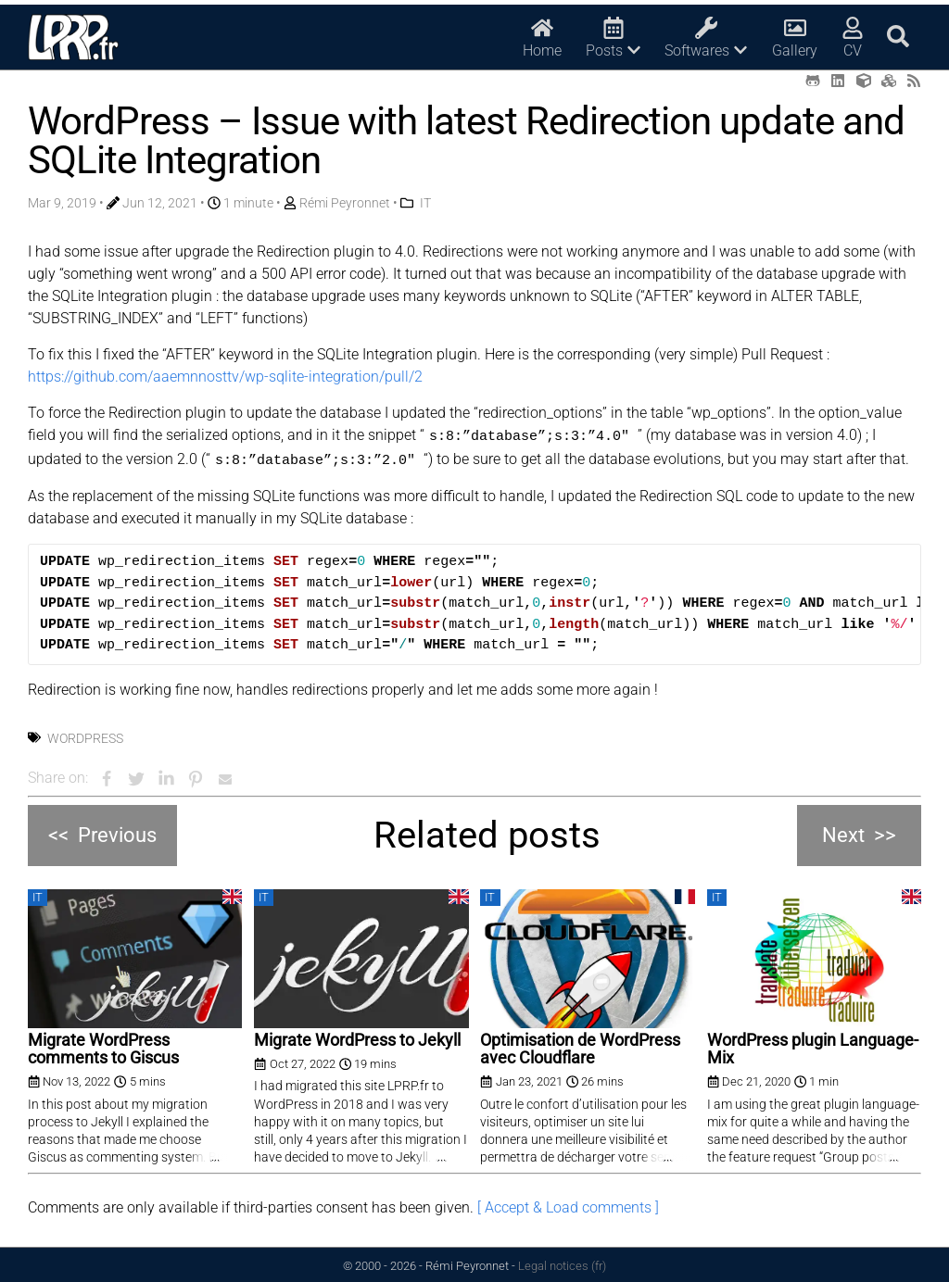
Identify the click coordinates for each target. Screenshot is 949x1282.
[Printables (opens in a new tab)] (888, 81)
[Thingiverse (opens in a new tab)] (863, 81)
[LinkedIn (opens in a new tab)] (837, 81)
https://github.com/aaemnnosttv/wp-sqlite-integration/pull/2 (225, 376)
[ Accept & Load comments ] (568, 1204)
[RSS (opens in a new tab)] (913, 81)
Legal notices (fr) (562, 1263)
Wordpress (85, 735)
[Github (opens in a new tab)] (812, 81)
